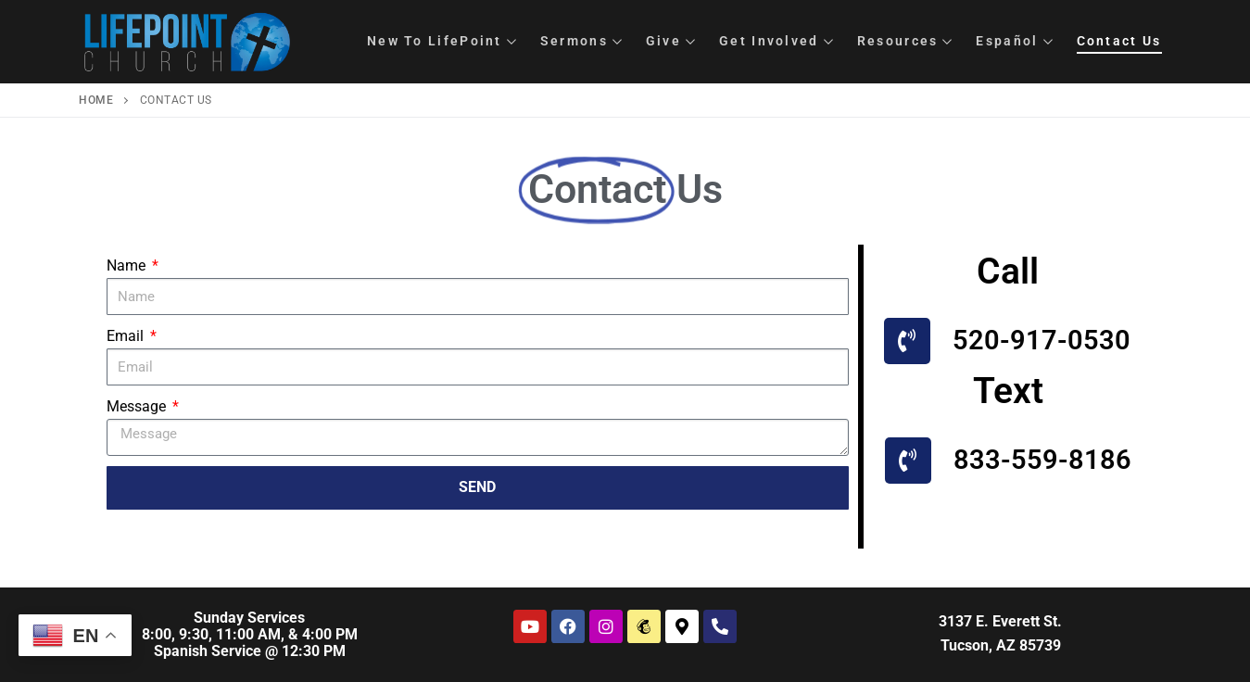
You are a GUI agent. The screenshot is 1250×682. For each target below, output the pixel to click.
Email (127, 336)
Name (128, 265)
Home (96, 100)
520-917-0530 (1041, 340)
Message (138, 406)
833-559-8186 (1042, 459)
